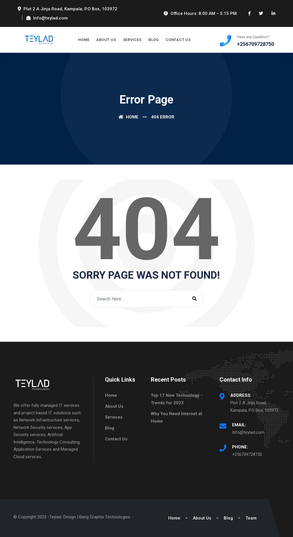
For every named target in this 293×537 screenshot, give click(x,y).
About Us (106, 40)
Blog (154, 40)
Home (83, 40)
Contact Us (178, 40)
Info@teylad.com (248, 432)
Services (132, 40)
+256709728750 (247, 454)
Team (251, 518)
